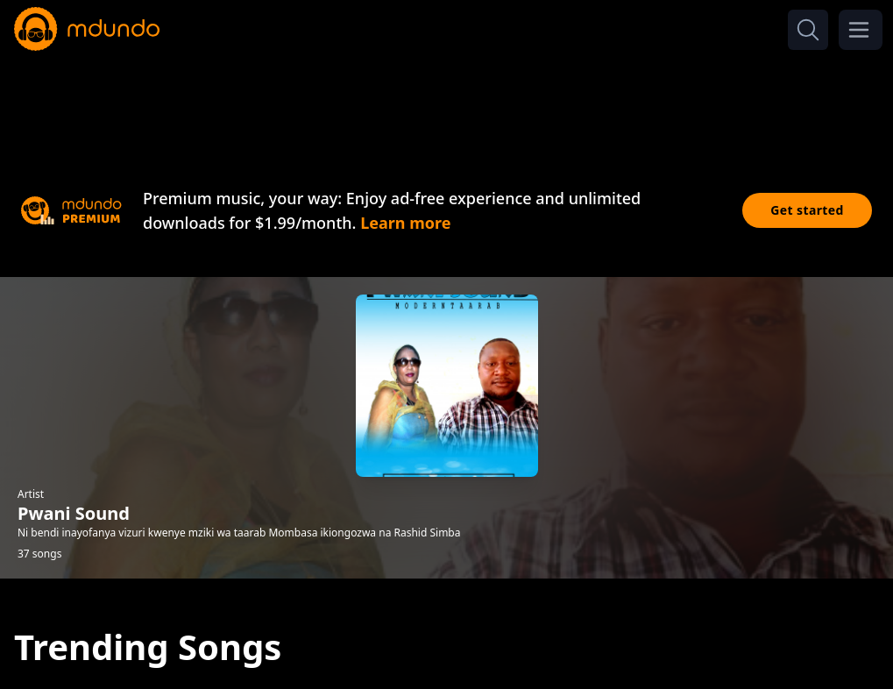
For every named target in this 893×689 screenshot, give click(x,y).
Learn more (405, 222)
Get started (807, 210)
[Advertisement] (446, 103)
